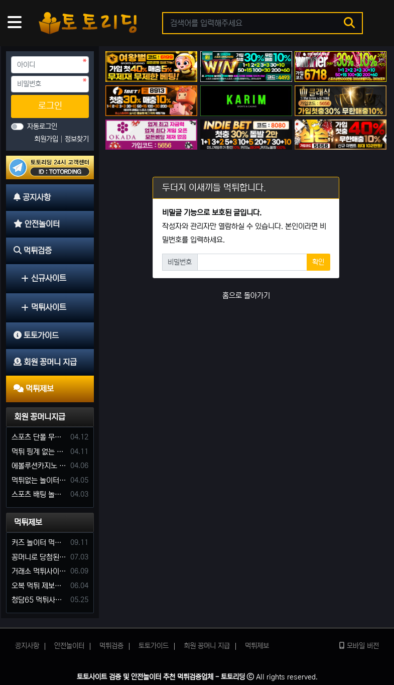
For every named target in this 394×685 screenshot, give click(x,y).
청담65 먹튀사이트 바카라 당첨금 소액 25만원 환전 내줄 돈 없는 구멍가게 (39, 600)
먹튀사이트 (43, 307)
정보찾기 (77, 139)
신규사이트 (43, 278)
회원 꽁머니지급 (39, 416)
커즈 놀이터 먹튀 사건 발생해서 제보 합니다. (39, 542)
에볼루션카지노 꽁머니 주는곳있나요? (39, 466)
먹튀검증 (111, 646)
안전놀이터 (69, 646)
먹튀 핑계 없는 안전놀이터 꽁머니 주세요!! (39, 451)
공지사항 (27, 646)
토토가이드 (154, 646)
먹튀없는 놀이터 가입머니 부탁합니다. (39, 480)
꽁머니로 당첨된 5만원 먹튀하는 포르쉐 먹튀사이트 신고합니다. (39, 557)
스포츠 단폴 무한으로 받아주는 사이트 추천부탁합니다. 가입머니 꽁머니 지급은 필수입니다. (39, 437)
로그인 (50, 106)
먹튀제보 (28, 522)
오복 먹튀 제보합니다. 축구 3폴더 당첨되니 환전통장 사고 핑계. (39, 586)
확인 (318, 262)
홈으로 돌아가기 (246, 295)
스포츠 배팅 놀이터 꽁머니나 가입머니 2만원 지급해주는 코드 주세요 (39, 494)
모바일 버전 (359, 646)
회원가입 (47, 139)
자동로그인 (42, 127)
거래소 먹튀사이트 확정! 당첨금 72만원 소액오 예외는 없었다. (39, 571)
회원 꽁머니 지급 (207, 646)
